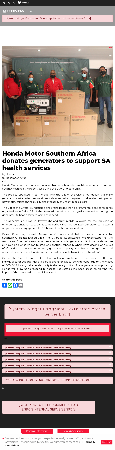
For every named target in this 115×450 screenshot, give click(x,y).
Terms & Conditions (73, 431)
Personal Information (37, 431)
